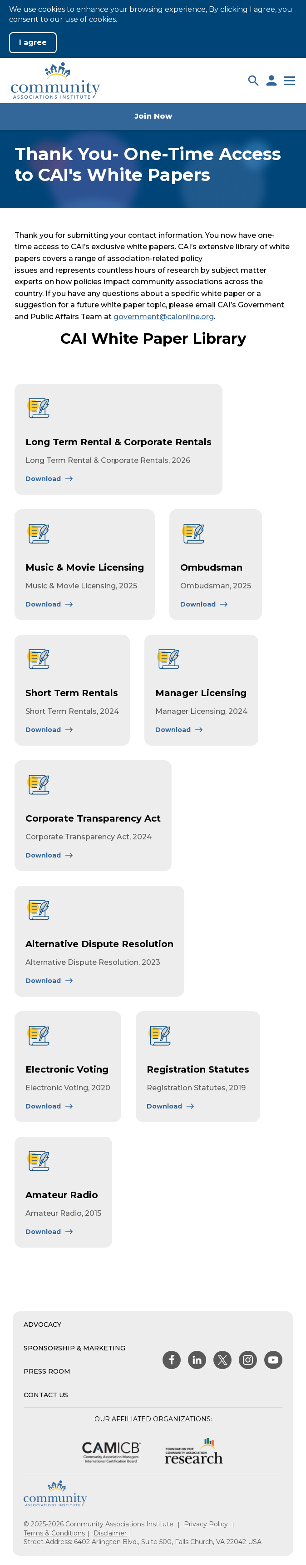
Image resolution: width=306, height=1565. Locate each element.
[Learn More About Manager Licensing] (179, 730)
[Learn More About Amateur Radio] (49, 1232)
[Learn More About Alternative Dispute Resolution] (49, 981)
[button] (253, 80)
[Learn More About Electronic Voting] (49, 1106)
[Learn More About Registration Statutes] (171, 1106)
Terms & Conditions (54, 1533)
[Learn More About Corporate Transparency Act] (49, 855)
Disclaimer (110, 1533)
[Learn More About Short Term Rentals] (49, 730)
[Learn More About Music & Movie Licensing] (49, 604)
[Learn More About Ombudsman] (204, 604)
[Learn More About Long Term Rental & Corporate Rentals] (49, 479)
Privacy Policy (207, 1524)
